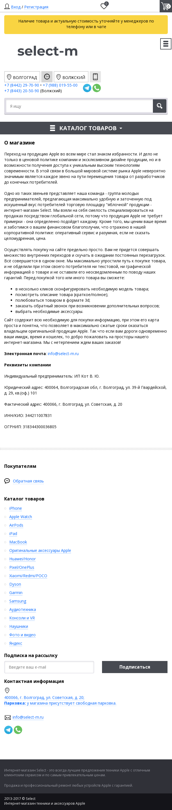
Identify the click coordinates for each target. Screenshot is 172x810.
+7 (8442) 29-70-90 (21, 85)
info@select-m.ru (63, 353)
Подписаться (134, 667)
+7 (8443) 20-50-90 (22, 90)
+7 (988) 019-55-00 (60, 85)
